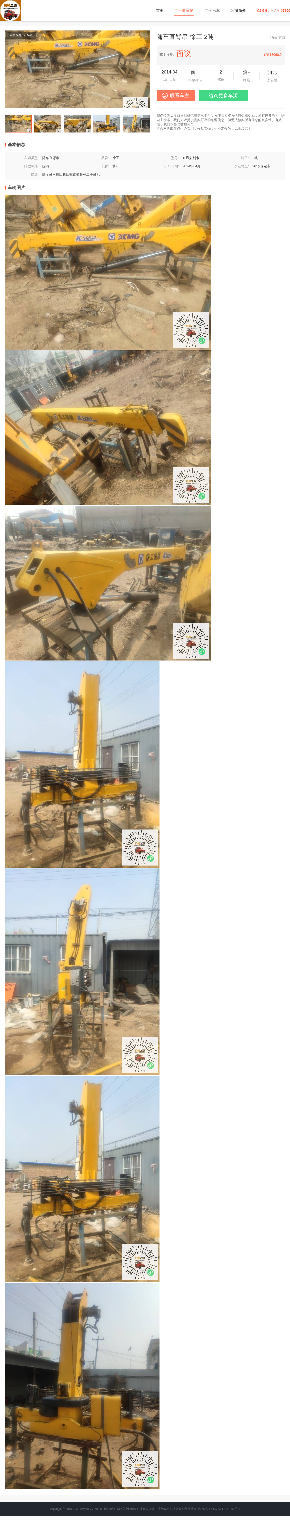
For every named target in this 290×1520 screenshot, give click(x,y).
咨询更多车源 (223, 95)
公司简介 (238, 10)
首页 (160, 10)
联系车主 (179, 95)
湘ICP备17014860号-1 (225, 1509)
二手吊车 (212, 10)
